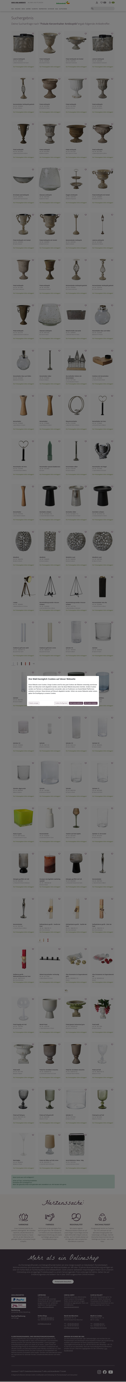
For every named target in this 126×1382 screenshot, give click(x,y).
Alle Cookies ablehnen (76, 703)
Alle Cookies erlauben (91, 703)
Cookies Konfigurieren (61, 703)
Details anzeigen (33, 703)
